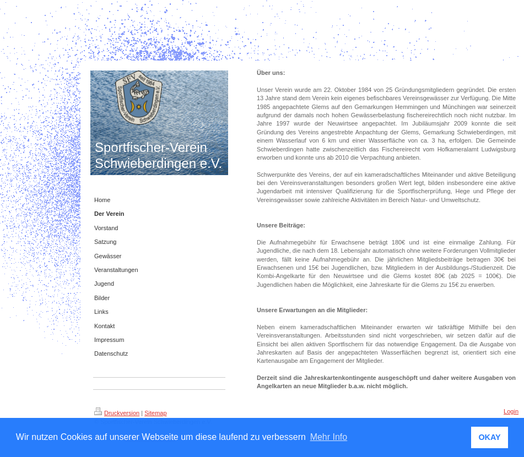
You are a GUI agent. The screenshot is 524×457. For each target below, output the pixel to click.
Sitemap (155, 413)
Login (511, 411)
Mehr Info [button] (329, 437)
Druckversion (116, 413)
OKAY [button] (489, 437)
